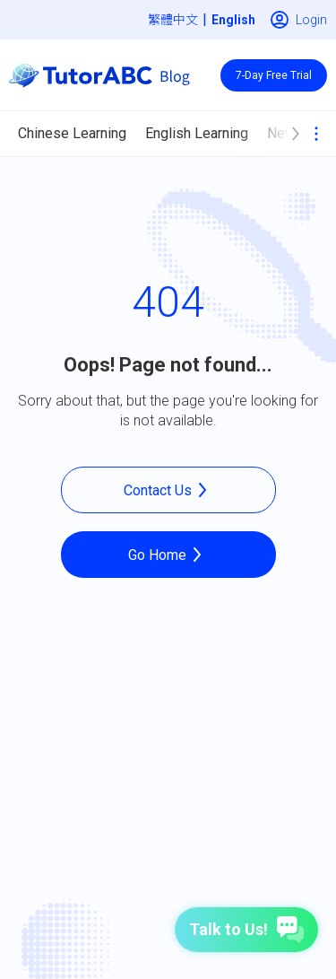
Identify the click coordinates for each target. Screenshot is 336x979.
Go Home (168, 554)
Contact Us (168, 490)
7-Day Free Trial (274, 75)
